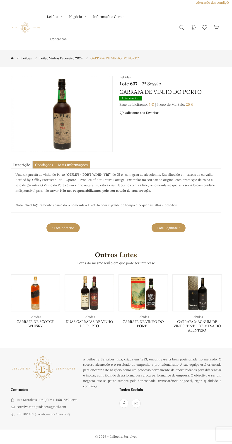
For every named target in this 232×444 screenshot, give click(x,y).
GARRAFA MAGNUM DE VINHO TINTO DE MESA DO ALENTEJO (197, 325)
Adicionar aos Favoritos (139, 113)
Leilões (54, 16)
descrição (21, 165)
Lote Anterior (63, 228)
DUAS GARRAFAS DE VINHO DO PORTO (89, 323)
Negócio (77, 16)
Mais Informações (73, 165)
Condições (44, 165)
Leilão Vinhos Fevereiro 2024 (61, 58)
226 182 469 (25, 414)
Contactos (58, 39)
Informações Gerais (108, 16)
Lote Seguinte (168, 228)
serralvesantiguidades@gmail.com (41, 407)
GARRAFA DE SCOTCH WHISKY (35, 323)
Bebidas (35, 317)
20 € (189, 104)
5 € (151, 104)
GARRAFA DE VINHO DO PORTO (143, 323)
